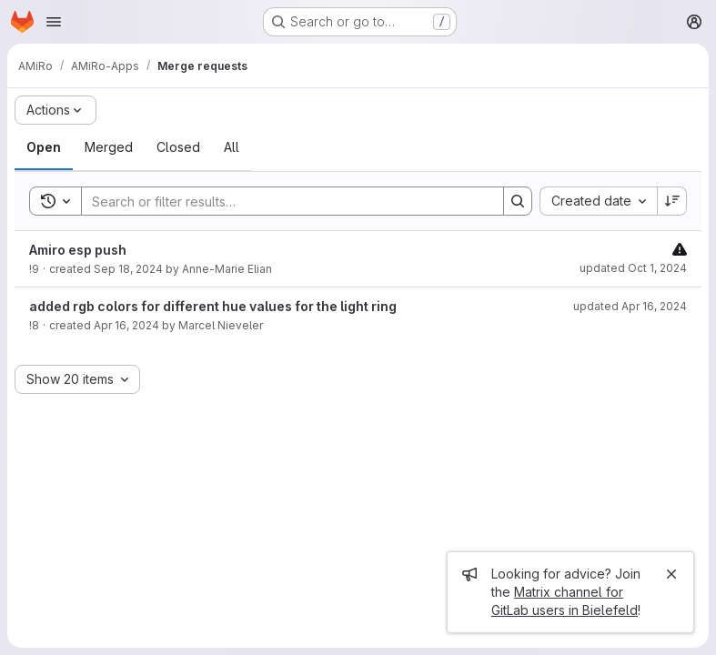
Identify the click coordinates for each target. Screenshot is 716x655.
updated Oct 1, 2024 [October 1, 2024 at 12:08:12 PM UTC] (633, 268)
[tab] (44, 147)
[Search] (283, 201)
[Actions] (55, 110)
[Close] (671, 574)
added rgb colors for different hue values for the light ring (213, 306)
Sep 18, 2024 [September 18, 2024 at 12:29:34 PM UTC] (128, 269)
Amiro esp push (77, 249)
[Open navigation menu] (53, 21)
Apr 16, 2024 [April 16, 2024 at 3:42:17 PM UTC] (126, 325)
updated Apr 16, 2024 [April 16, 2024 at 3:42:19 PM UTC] (630, 306)
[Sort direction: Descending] (672, 201)
